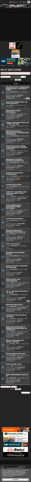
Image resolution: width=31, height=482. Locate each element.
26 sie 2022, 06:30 (13, 225)
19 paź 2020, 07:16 (13, 359)
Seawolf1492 (15, 256)
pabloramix (14, 92)
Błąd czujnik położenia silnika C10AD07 (15, 341)
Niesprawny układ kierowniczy (13, 111)
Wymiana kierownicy (14, 304)
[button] (20, 80)
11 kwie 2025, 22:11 (13, 140)
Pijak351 (13, 378)
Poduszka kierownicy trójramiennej (14, 173)
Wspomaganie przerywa (15, 354)
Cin (18, 379)
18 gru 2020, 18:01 (13, 348)
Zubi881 (13, 126)
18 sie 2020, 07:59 (13, 381)
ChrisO (12, 331)
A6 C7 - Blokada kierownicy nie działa (17, 292)
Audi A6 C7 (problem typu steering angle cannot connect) (16, 193)
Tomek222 (14, 186)
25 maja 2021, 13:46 (13, 299)
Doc (18, 178)
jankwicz (13, 355)
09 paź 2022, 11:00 (13, 200)
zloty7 (12, 210)
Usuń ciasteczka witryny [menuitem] (12, 468)
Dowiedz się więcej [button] (7, 476)
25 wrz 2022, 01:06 (13, 213)
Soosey (20, 152)
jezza (12, 105)
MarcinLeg (14, 220)
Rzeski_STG (14, 343)
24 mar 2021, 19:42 (13, 309)
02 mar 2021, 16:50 (13, 321)
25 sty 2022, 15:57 (13, 260)
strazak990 (14, 294)
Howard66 (13, 245)
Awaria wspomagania (14, 218)
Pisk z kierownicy (13, 244)
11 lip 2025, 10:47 (13, 117)
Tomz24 (13, 151)
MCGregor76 (15, 162)
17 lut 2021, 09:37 (13, 335)
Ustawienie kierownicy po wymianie (16, 315)
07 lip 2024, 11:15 (13, 167)
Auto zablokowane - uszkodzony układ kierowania (14, 206)
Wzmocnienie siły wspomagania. (13, 280)
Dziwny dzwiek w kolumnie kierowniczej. (17, 266)
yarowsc (20, 95)
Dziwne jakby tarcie (14, 364)
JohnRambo (14, 136)
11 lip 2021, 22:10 (13, 286)
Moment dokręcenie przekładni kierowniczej (15, 231)
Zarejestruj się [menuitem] (13, 2)
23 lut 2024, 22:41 (13, 179)
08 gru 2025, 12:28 (13, 96)
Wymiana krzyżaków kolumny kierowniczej (15, 160)
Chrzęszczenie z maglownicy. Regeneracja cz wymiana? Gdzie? (18, 88)
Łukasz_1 (13, 282)
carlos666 (20, 223)
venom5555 (21, 308)
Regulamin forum (5, 73)
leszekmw (20, 367)
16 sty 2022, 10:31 (13, 274)
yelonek (13, 318)
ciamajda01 (14, 269)
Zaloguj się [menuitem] (22, 2)
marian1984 (21, 198)
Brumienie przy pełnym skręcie (15, 253)
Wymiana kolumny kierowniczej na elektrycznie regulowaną (17, 132)
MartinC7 (13, 234)
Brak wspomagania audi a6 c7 (17, 375)
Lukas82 (13, 196)
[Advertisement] (15, 24)
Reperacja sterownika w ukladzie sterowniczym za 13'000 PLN (16, 328)
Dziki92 (12, 114)
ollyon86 (20, 139)
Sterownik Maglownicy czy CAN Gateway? (16, 102)
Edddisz (20, 166)
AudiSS (20, 211)
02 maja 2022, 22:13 (13, 238)
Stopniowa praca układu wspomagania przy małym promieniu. (16, 147)
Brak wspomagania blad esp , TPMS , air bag (17, 123)
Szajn (19, 259)
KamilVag (13, 176)
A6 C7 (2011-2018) (11, 69)
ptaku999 (13, 306)
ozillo (12, 366)
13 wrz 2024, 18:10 (13, 154)
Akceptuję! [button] (15, 479)
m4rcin (19, 272)
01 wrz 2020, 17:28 (13, 369)
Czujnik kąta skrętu (13, 185)
